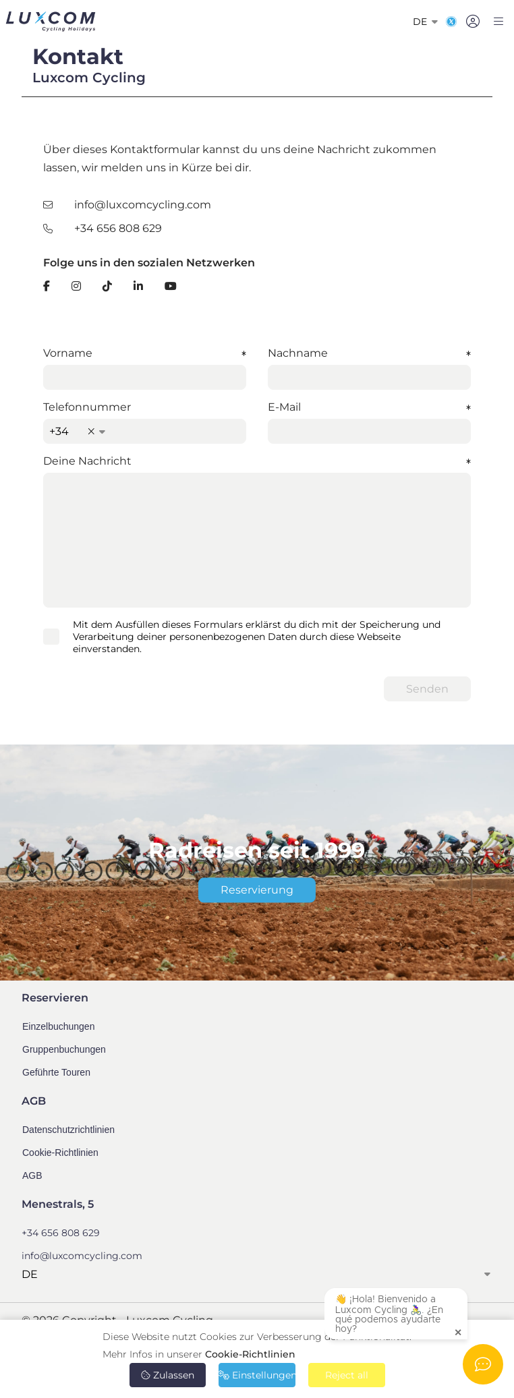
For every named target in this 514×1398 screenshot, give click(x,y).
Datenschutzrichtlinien (68, 1129)
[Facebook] (46, 286)
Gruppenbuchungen (64, 1049)
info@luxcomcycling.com (142, 204)
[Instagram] (76, 286)
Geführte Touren (56, 1072)
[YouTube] (171, 286)
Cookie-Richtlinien (250, 1354)
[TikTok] (107, 286)
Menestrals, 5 (58, 1204)
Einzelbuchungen (58, 1026)
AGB (32, 1175)
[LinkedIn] (138, 286)
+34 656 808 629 (118, 228)
